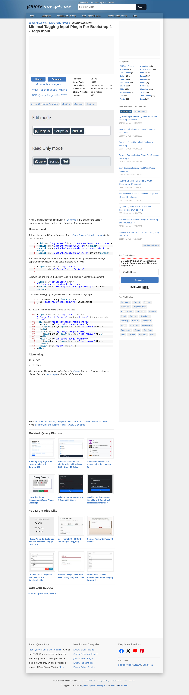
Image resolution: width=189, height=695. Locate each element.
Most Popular (126, 112)
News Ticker (144, 316)
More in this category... (49, 84)
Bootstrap (71, 220)
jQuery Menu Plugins (84, 658)
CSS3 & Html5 (125, 73)
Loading (143, 79)
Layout (143, 76)
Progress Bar (147, 325)
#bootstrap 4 (91, 104)
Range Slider (126, 330)
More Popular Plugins (151, 245)
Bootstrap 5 (125, 302)
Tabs (123, 335)
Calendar (133, 316)
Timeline (132, 335)
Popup (123, 325)
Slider (122, 89)
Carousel (147, 302)
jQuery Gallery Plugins (84, 667)
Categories (46, 16)
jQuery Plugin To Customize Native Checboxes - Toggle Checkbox (41, 542)
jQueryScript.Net (88, 685)
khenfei (76, 371)
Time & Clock (145, 96)
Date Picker (141, 311)
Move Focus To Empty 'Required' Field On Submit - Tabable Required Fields (72, 421)
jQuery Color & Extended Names (88, 235)
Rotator (143, 86)
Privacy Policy (103, 685)
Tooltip (122, 99)
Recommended (140, 112)
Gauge (137, 330)
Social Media (125, 92)
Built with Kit (140, 287)
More (61, 667)
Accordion (144, 66)
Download (57, 79)
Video (152, 335)
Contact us (148, 665)
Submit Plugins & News (129, 665)
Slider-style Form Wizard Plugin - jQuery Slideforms (60, 425)
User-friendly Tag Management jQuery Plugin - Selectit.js (42, 500)
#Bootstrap (66, 104)
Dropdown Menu (140, 307)
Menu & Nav (124, 83)
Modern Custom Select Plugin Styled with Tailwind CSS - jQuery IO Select (70, 464)
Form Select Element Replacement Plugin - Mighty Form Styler (100, 577)
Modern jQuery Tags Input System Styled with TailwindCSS (40, 464)
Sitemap (114, 685)
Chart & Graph (146, 69)
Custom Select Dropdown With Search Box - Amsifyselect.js (40, 577)
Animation (124, 69)
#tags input (78, 104)
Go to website (96, 92)
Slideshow (144, 89)
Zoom (142, 99)
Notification (134, 325)
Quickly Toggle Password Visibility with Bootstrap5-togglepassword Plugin (99, 500)
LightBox (123, 79)
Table (142, 92)
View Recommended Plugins (49, 89)
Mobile (143, 83)
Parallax (135, 321)
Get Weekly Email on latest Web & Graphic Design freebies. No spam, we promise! (139, 263)
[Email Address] (140, 272)
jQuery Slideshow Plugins (86, 654)
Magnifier (152, 311)
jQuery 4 (137, 302)
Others (122, 86)
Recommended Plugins (117, 16)
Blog (135, 16)
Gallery (122, 76)
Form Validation (127, 311)
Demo (38, 79)
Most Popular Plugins (91, 16)
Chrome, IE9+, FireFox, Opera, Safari (44, 104)
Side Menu (148, 330)
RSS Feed (123, 685)
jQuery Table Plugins (83, 663)
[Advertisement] (71, 55)
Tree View (142, 335)
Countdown (125, 307)
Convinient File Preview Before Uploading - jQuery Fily (99, 464)
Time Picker (146, 321)
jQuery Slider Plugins (84, 650)
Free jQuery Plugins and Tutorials (50, 5)
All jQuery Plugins (127, 66)
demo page (51, 374)
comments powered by (42, 593)
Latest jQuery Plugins (66, 16)
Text (121, 96)
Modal (123, 316)
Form (142, 73)
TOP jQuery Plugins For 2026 (49, 95)
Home (33, 16)
